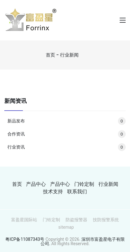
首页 (50, 55)
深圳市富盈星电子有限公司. (83, 241)
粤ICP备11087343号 (25, 239)
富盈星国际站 (24, 219)
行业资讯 (66, 147)
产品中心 (36, 184)
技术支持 (53, 191)
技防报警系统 (106, 219)
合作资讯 (66, 134)
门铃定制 (84, 184)
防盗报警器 (76, 219)
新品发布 (66, 121)
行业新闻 (69, 55)
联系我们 (77, 191)
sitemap (66, 227)
